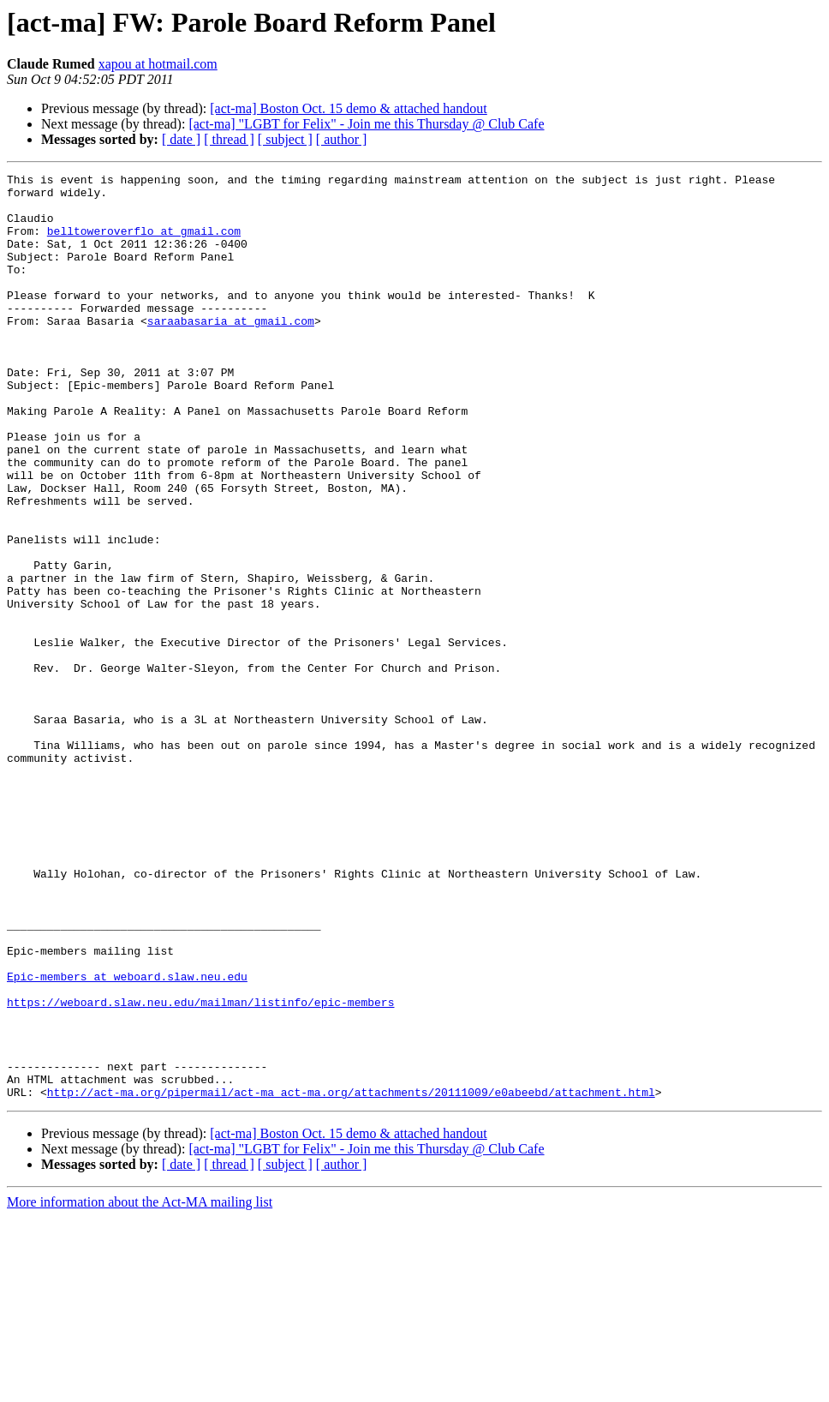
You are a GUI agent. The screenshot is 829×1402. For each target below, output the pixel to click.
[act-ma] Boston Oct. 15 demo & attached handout (348, 108)
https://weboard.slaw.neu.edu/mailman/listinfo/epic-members (200, 1169)
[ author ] (341, 139)
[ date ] (181, 139)
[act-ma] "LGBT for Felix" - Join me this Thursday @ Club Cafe (366, 124)
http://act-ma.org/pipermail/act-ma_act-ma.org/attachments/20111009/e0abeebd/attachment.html (351, 1277)
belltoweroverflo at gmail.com (144, 243)
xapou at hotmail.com (158, 64)
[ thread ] (229, 139)
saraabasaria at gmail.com (230, 351)
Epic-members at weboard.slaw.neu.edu (127, 1138)
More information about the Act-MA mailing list (139, 1387)
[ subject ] (285, 139)
